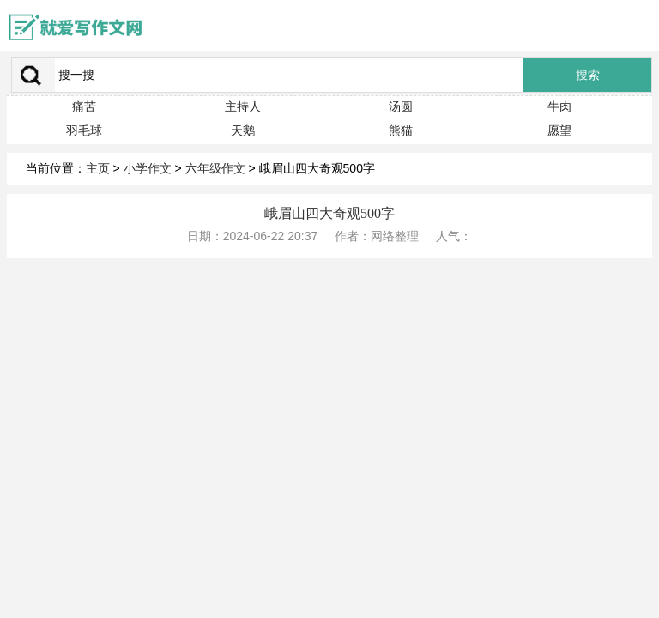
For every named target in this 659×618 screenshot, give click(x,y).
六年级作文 (215, 168)
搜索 (588, 75)
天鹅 (243, 130)
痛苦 (84, 106)
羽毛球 (84, 130)
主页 (98, 168)
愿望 (559, 130)
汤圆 (401, 106)
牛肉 (559, 106)
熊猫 (401, 130)
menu (637, 26)
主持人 (243, 106)
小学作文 (148, 168)
